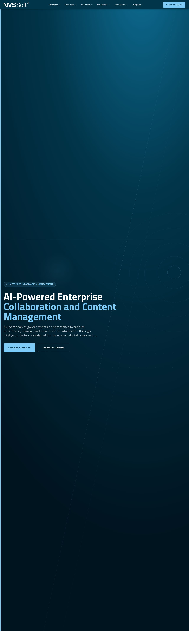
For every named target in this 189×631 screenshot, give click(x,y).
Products (70, 4)
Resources (121, 4)
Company (137, 4)
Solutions (87, 4)
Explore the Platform (53, 347)
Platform (54, 4)
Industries (103, 4)
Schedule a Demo (174, 4)
